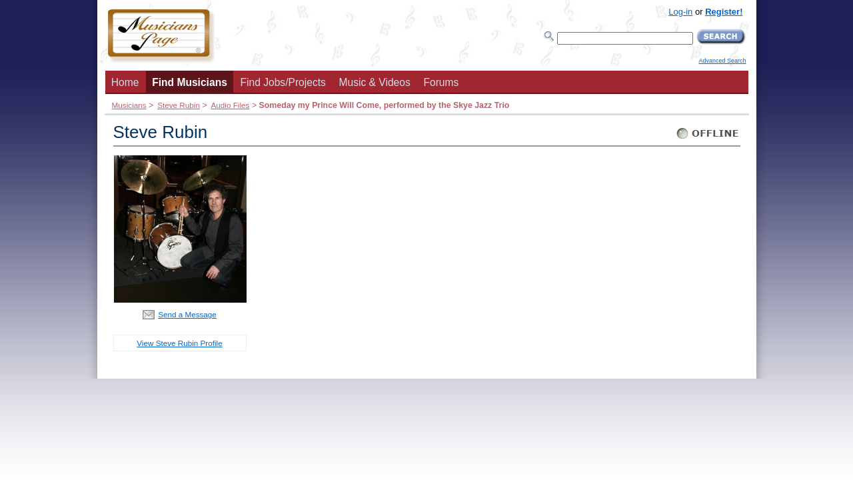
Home (125, 82)
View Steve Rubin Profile (179, 343)
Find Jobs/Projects (283, 82)
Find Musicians (189, 82)
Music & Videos (375, 82)
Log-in (680, 12)
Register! (723, 12)
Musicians (129, 105)
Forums (440, 82)
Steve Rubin (178, 105)
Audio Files (230, 105)
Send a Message (187, 314)
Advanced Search (722, 60)
